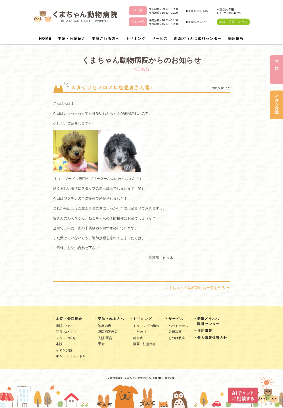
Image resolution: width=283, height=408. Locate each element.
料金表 (138, 338)
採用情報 (236, 38)
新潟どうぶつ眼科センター (198, 38)
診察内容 (104, 326)
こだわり (139, 332)
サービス (160, 38)
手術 (101, 344)
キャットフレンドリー (72, 356)
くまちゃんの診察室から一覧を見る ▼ (197, 288)
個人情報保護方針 (212, 338)
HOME (45, 38)
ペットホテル (178, 326)
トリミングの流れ (146, 326)
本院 (59, 344)
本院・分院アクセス (233, 22)
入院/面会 (105, 338)
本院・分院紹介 (72, 38)
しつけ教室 (176, 338)
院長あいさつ (66, 332)
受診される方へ (106, 38)
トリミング (136, 38)
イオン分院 (64, 350)
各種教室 (175, 332)
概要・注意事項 (144, 344)
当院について (66, 326)
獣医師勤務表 (108, 332)
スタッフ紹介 (66, 338)
